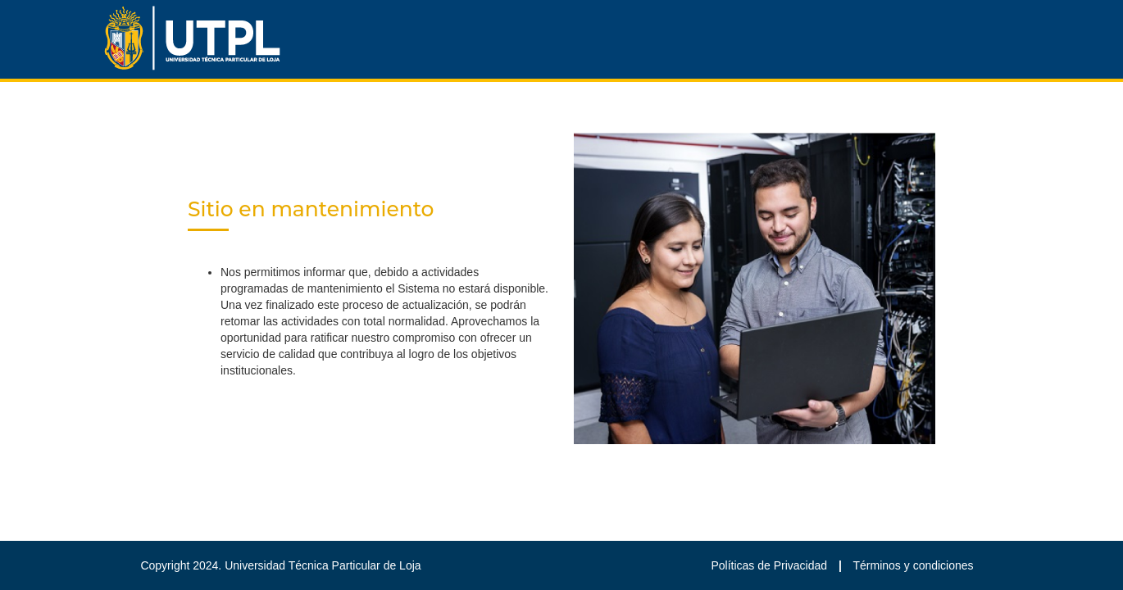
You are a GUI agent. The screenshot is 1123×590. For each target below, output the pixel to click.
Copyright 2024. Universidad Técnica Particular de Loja (280, 565)
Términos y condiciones (913, 565)
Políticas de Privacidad (770, 565)
